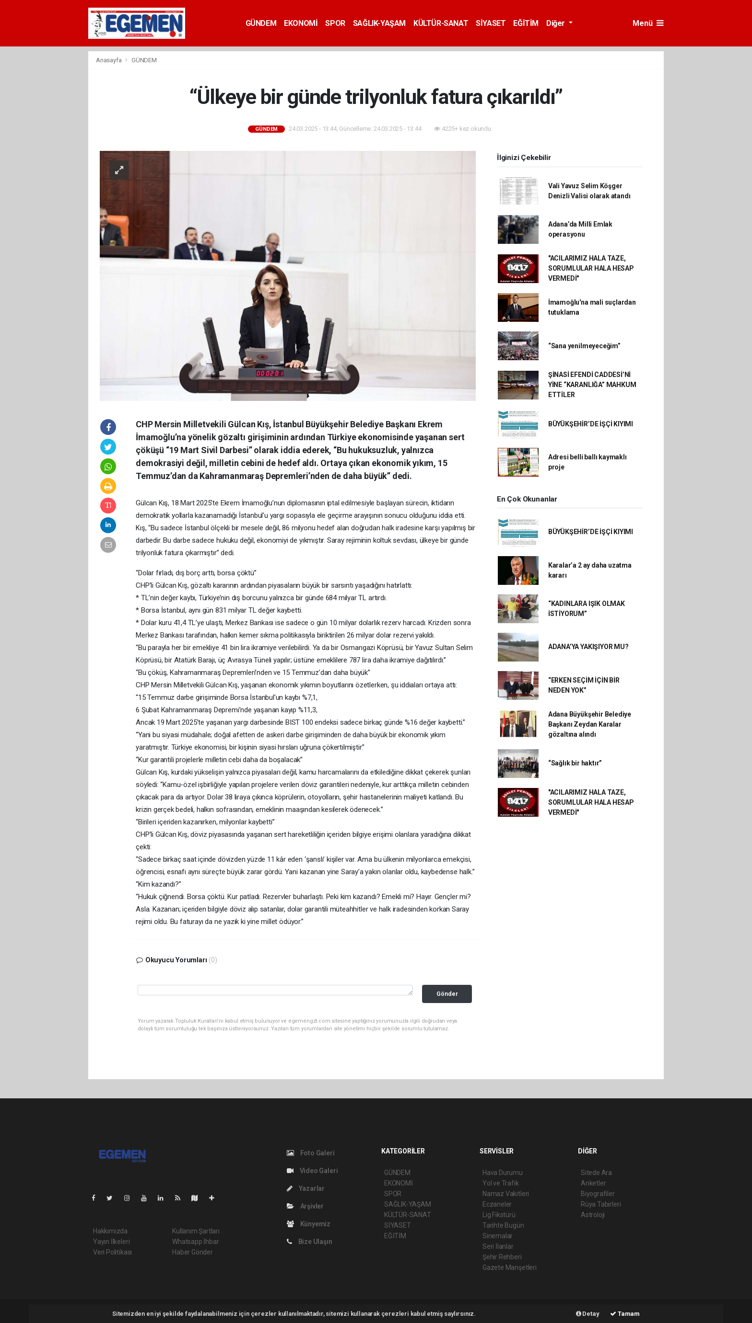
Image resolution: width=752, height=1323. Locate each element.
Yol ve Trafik (500, 1183)
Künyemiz (308, 1224)
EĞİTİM (526, 23)
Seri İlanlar (498, 1246)
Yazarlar (306, 1188)
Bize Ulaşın (309, 1241)
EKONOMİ (300, 23)
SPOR (335, 23)
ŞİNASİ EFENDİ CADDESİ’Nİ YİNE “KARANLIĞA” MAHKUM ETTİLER (592, 385)
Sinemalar (497, 1236)
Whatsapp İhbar (195, 1241)
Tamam (625, 1313)
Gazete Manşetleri (509, 1267)
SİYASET (490, 23)
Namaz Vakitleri (505, 1194)
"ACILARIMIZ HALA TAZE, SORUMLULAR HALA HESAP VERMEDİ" (591, 268)
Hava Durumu (502, 1172)
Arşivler (305, 1206)
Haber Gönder (192, 1252)
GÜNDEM (261, 23)
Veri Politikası (112, 1252)
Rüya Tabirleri (601, 1204)
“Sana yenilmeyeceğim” (584, 346)
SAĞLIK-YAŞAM (379, 23)
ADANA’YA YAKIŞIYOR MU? (588, 646)
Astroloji (593, 1215)
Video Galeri (312, 1171)
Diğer (556, 23)
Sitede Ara (596, 1172)
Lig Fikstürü (499, 1215)
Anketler (593, 1183)
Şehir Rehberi (502, 1257)
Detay (587, 1313)
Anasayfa (109, 60)
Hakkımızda (110, 1231)
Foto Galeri (311, 1153)
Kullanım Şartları (196, 1231)
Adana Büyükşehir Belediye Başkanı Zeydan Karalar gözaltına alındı (589, 724)
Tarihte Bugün (503, 1225)
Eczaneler (497, 1204)
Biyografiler (598, 1194)
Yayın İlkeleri (111, 1241)
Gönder (447, 993)
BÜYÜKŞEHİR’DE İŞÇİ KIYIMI (590, 424)
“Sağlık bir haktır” (575, 763)
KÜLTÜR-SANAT (440, 23)
